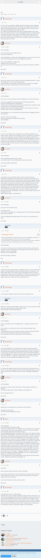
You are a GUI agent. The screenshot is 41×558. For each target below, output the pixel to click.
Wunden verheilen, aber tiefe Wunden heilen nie (16, 538)
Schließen (14, 556)
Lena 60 (7, 544)
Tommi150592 (8, 539)
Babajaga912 (8, 535)
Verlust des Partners (9, 536)
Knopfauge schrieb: (7, 234)
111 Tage (7, 533)
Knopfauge (4, 14)
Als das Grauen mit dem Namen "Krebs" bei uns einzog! (18, 543)
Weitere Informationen (6, 556)
